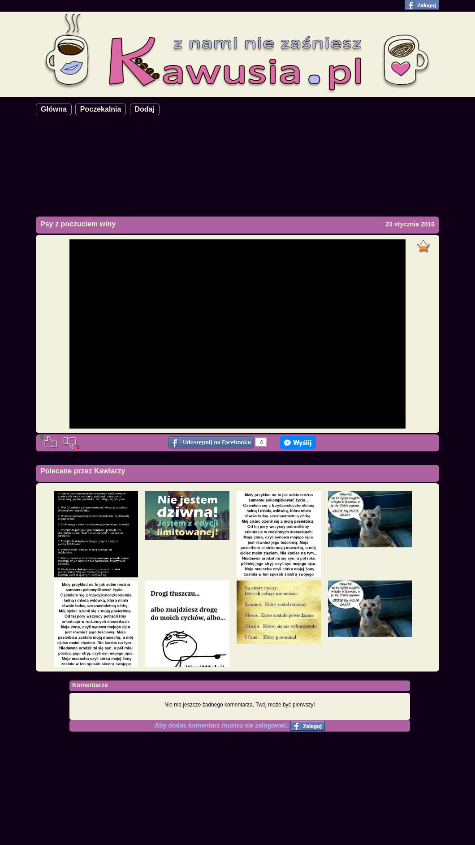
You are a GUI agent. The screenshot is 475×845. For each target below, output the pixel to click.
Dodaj (145, 109)
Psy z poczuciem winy (78, 224)
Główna (54, 109)
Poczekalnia (100, 109)
